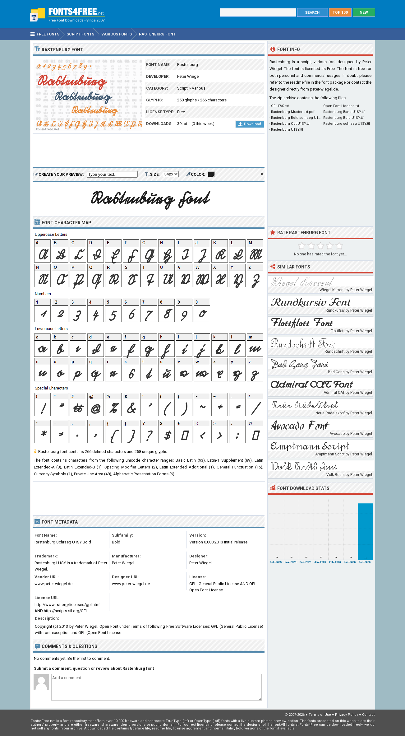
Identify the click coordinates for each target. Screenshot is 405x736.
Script (182, 88)
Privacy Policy (346, 715)
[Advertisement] (149, 151)
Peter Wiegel (188, 76)
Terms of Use (320, 715)
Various (198, 88)
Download (249, 124)
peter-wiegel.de (324, 89)
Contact (368, 715)
